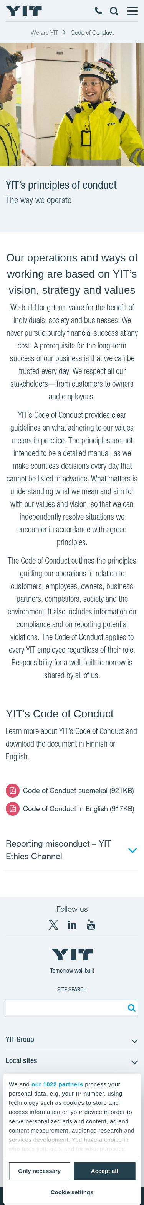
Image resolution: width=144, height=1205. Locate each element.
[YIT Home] (24, 11)
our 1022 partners (57, 1084)
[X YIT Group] (53, 925)
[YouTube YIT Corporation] (91, 925)
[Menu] (132, 10)
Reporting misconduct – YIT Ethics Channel (58, 849)
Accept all (104, 1171)
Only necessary (39, 1171)
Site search (72, 989)
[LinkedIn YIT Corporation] (72, 925)
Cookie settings (72, 1192)
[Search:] (130, 1007)
